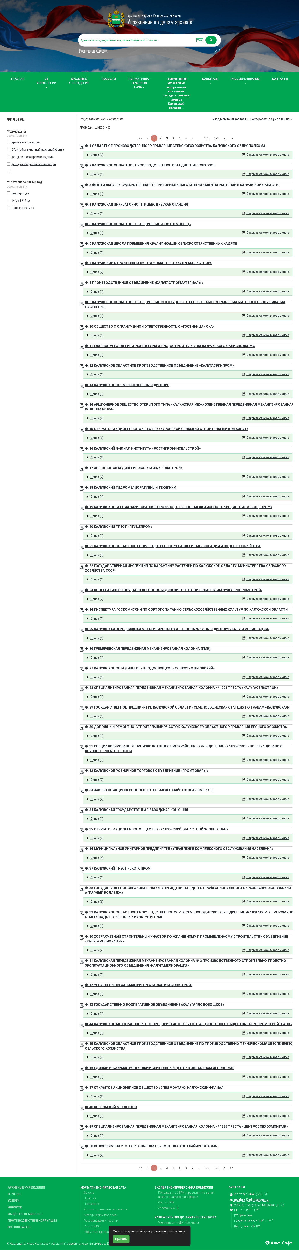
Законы (89, 1192)
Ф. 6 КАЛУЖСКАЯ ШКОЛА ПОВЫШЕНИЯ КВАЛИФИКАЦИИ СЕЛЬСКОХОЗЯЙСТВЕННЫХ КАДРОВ (161, 243)
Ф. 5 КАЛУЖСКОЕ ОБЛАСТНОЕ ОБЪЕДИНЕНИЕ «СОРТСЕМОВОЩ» (138, 224)
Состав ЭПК (166, 1202)
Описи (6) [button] (96, 901)
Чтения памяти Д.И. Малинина (178, 1222)
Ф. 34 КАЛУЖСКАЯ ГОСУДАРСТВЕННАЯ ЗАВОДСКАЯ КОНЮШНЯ (136, 810)
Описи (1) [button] (96, 174)
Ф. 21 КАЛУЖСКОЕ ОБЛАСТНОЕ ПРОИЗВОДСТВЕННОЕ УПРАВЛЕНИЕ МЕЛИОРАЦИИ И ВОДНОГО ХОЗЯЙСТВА (173, 546)
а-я (217, 50)
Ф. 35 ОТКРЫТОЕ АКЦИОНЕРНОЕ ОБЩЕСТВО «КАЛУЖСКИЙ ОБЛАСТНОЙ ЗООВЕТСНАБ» (156, 829)
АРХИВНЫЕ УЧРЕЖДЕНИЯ (79, 81)
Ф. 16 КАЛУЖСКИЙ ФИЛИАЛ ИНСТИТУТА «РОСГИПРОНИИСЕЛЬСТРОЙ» (143, 448)
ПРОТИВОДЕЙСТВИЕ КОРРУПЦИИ (32, 1220)
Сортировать (271, 119)
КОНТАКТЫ (280, 79)
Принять (121, 1239)
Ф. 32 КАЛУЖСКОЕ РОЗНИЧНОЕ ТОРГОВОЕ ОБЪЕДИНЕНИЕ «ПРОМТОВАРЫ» (146, 771)
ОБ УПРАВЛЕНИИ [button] (46, 82)
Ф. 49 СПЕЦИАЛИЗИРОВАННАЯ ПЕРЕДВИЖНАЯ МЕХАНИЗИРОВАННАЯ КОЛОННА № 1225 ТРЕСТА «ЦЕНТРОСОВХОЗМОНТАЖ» (186, 1126)
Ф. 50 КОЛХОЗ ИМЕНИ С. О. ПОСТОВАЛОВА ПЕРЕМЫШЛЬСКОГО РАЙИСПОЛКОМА (151, 1146)
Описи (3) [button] (96, 437)
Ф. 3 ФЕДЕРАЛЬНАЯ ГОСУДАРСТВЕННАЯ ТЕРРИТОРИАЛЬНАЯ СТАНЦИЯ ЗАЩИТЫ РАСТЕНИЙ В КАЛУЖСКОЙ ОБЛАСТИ (181, 185)
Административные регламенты (106, 1209)
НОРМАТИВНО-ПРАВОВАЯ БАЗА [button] (139, 83)
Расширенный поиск (93, 50)
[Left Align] (211, 40)
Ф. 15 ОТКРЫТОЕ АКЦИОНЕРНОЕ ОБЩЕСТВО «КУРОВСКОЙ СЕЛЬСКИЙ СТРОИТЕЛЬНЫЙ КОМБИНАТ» (166, 429)
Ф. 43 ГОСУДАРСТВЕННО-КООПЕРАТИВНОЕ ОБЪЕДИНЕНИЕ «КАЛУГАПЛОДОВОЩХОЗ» (154, 1005)
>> (231, 138)
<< (140, 138)
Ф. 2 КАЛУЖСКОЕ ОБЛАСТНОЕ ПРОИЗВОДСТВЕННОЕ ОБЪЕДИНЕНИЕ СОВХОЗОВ (150, 165)
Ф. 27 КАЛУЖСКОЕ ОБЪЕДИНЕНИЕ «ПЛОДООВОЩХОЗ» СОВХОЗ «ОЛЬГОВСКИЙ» (150, 668)
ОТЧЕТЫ (14, 1194)
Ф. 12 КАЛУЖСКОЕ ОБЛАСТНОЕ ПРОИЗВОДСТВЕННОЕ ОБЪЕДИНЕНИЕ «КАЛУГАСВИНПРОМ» (159, 365)
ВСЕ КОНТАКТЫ (19, 1227)
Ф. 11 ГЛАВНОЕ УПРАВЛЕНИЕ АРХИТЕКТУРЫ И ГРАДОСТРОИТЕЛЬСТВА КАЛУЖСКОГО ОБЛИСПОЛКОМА (170, 346)
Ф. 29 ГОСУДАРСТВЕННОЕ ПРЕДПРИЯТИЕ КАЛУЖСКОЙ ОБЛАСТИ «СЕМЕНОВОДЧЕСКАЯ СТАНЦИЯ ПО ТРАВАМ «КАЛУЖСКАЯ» (187, 707)
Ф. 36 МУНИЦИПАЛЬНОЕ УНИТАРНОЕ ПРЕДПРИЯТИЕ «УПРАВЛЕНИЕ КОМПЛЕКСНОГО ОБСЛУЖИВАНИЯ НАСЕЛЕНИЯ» (179, 849)
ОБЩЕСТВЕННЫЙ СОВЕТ (25, 1214)
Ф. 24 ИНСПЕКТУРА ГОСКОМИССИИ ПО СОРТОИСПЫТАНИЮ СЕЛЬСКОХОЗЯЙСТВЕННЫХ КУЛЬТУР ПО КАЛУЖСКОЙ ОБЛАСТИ (186, 609)
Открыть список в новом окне (267, 154)
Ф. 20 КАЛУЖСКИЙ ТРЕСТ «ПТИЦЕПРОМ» (118, 527)
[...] (136, 40)
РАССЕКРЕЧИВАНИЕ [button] (245, 80)
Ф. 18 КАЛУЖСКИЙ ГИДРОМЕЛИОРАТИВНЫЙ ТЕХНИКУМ (130, 488)
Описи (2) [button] (96, 272)
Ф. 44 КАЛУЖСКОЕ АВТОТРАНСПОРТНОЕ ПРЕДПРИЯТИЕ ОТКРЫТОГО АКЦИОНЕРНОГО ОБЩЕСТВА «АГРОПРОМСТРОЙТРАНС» (188, 1024)
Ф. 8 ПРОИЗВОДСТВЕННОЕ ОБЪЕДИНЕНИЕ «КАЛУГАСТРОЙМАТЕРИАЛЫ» (144, 283)
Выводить (230, 119)
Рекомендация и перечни (101, 1220)
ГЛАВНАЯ (17, 79)
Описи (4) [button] (96, 496)
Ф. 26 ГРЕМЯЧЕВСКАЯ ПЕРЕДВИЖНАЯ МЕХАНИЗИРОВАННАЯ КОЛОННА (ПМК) (147, 649)
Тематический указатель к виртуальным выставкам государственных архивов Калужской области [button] (176, 93)
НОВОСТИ (109, 79)
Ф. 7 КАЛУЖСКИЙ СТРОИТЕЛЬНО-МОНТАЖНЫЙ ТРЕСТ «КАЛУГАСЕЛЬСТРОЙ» (148, 263)
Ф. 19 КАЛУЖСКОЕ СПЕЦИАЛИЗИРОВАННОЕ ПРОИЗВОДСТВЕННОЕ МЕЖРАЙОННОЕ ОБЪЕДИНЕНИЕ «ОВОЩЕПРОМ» (178, 507)
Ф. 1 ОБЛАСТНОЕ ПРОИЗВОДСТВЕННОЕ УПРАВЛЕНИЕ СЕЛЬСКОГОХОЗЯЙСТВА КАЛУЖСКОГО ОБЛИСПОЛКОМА (175, 146)
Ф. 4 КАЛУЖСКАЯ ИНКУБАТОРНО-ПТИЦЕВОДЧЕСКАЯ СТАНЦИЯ (136, 204)
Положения (92, 1203)
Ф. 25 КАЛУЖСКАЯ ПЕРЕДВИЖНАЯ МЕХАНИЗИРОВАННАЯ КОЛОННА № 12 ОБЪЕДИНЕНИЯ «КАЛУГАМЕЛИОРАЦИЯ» (177, 629)
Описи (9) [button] (96, 154)
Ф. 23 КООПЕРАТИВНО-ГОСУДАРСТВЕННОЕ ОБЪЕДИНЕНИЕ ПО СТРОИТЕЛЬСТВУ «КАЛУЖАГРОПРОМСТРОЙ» (173, 590)
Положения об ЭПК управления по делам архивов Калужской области (186, 1194)
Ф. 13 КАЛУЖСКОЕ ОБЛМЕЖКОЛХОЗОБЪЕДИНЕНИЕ (127, 385)
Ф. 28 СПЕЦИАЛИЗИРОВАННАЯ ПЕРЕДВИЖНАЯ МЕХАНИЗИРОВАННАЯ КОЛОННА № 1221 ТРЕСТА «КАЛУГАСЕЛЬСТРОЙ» (181, 688)
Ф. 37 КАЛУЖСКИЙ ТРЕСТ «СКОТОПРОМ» (118, 868)
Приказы (90, 1198)
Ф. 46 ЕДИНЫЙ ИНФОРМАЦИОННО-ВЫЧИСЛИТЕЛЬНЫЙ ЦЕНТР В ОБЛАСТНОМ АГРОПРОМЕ (159, 1068)
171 (216, 138)
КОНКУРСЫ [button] (210, 80)
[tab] (187, 155)
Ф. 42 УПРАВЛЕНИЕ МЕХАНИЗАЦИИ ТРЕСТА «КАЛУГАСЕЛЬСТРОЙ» (138, 985)
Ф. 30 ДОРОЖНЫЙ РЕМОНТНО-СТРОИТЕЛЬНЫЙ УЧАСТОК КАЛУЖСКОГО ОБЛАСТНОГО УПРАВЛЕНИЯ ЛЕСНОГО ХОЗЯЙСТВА (186, 727)
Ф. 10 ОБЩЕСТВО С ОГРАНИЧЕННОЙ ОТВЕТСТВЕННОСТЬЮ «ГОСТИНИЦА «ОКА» (149, 326)
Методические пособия (100, 1215)
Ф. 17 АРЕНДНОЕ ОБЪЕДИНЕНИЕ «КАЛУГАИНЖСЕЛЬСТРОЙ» (133, 468)
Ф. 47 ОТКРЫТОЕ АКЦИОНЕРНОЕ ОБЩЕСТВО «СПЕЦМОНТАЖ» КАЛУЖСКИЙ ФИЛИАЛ (154, 1088)
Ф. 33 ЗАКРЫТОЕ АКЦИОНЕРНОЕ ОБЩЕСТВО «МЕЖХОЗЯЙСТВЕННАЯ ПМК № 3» (149, 790)
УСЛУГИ (14, 1200)
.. (198, 138)
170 (206, 138)
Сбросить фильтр (17, 135)
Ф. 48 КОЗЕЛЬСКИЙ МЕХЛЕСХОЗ (111, 1107)
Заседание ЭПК (168, 1208)
